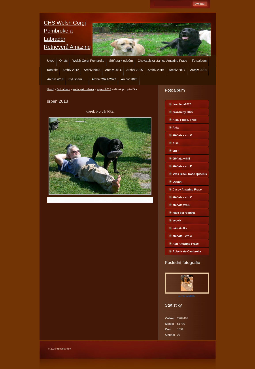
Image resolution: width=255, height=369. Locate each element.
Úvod (51, 60)
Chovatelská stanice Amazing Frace (162, 60)
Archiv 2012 (70, 70)
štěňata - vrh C (182, 197)
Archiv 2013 (92, 70)
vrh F (176, 150)
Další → (147, 200)
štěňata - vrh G (183, 135)
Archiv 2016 (156, 70)
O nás (63, 60)
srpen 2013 (104, 89)
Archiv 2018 (198, 70)
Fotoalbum (199, 60)
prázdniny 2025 (183, 112)
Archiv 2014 (113, 70)
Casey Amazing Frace (187, 189)
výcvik (177, 220)
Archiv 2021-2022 (104, 79)
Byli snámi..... (77, 79)
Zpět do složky (103, 200)
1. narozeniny (186, 295)
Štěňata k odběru (121, 60)
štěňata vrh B (182, 205)
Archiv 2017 (177, 70)
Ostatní (177, 181)
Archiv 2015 (134, 70)
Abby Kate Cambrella (187, 251)
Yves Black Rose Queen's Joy (190, 175)
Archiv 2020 (129, 79)
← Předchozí (56, 200)
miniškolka (180, 228)
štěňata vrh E (181, 158)
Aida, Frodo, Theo (185, 119)
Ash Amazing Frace (186, 243)
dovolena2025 (182, 104)
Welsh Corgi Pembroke (88, 60)
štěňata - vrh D (182, 166)
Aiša (176, 143)
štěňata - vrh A (182, 236)
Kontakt (52, 70)
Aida (176, 127)
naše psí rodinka (83, 89)
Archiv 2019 (55, 79)
